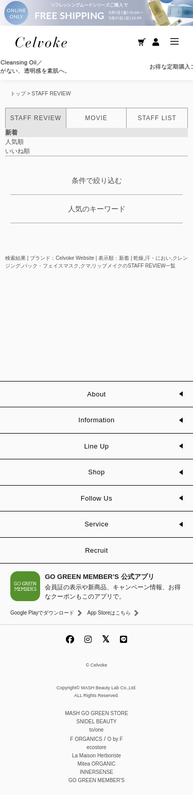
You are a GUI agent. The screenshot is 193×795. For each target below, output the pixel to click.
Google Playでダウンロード (42, 613)
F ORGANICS (86, 739)
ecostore (96, 747)
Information (96, 420)
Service (96, 524)
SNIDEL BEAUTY (96, 721)
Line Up (96, 446)
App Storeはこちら (108, 613)
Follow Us (96, 498)
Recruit (96, 550)
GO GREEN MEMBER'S (96, 780)
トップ (18, 93)
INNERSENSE (96, 772)
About (96, 394)
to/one (97, 730)
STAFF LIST (156, 118)
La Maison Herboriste (96, 755)
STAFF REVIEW (51, 93)
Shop (96, 472)
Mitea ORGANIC (97, 764)
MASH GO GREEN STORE (96, 713)
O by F (115, 739)
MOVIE (96, 118)
